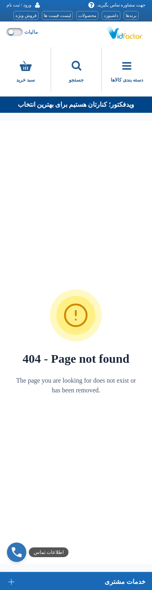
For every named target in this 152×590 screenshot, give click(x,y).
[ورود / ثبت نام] (23, 5)
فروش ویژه (25, 15)
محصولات (87, 15)
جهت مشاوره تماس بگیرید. (117, 5)
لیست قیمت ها (57, 15)
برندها (131, 15)
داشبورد (111, 15)
